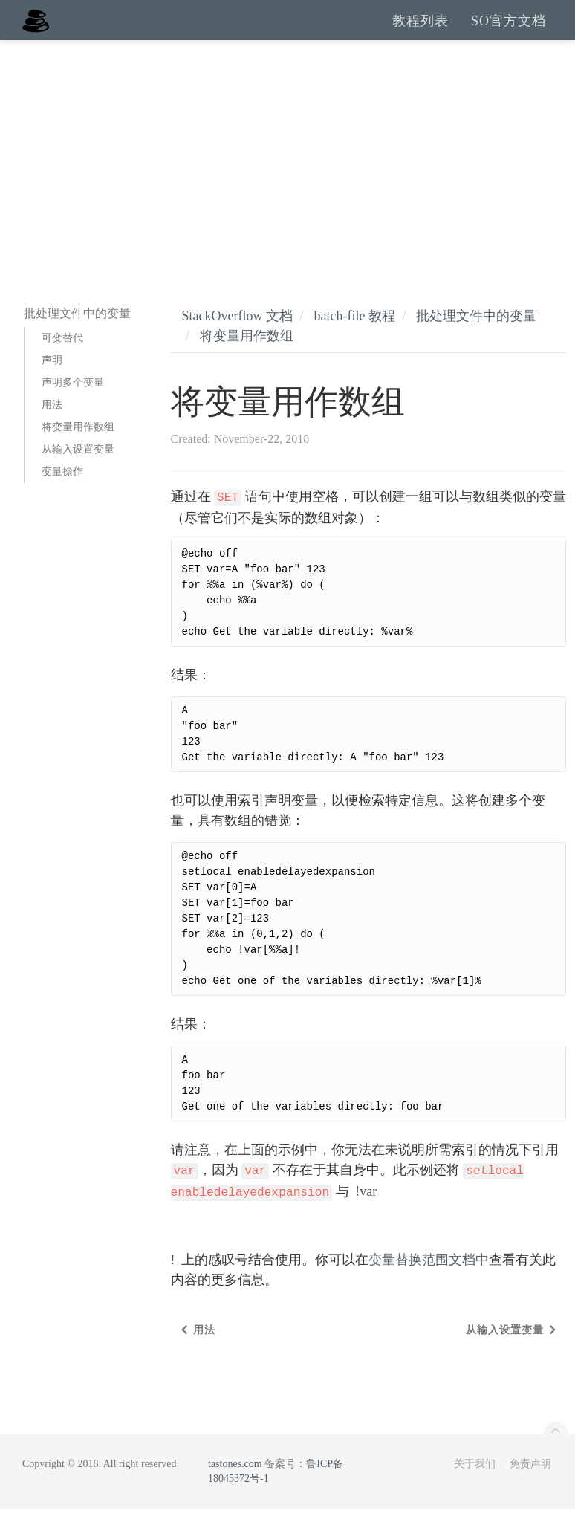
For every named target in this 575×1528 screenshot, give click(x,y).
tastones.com (235, 1483)
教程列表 (420, 29)
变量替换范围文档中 (428, 1279)
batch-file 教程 (354, 335)
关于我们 (475, 1483)
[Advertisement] (287, 171)
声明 (52, 379)
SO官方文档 (508, 29)
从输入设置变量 (78, 468)
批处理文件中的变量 (476, 335)
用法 (52, 424)
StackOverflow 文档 (237, 335)
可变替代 (62, 357)
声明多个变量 (73, 401)
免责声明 (530, 1483)
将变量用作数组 (78, 446)
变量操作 (62, 490)
